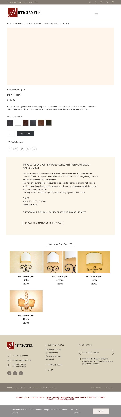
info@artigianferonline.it (16, 2)
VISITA (50, 370)
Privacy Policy (99, 359)
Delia (26, 280)
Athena (60, 280)
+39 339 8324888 (19, 364)
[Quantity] (10, 133)
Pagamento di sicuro (53, 356)
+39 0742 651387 (32, 2)
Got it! (101, 411)
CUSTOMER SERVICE (56, 345)
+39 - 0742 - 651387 (20, 356)
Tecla (94, 280)
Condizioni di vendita (53, 350)
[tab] (60, 345)
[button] (15, 142)
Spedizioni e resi (52, 353)
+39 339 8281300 (19, 366)
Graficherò (109, 387)
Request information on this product (43, 223)
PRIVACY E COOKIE (55, 365)
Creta (26, 319)
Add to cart (25, 133)
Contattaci (50, 359)
